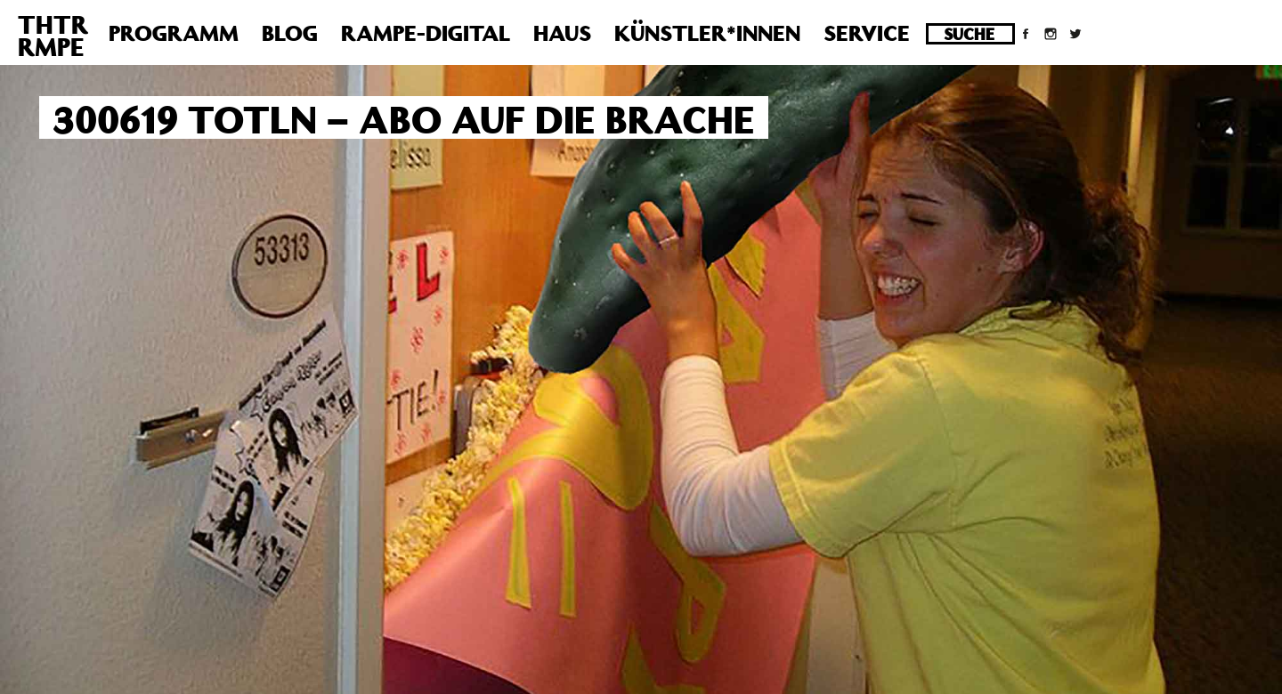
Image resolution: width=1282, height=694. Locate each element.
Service (867, 33)
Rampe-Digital (425, 33)
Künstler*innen (707, 33)
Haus (562, 33)
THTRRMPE (53, 35)
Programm (174, 33)
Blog (290, 33)
